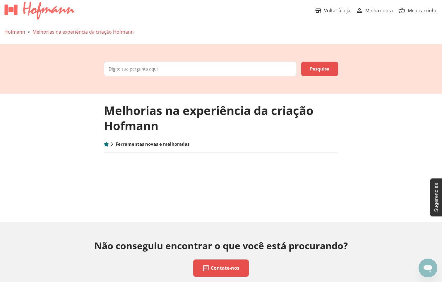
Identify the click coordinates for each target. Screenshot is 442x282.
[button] (436, 197)
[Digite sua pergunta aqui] (200, 69)
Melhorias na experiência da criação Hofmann (83, 32)
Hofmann (14, 32)
